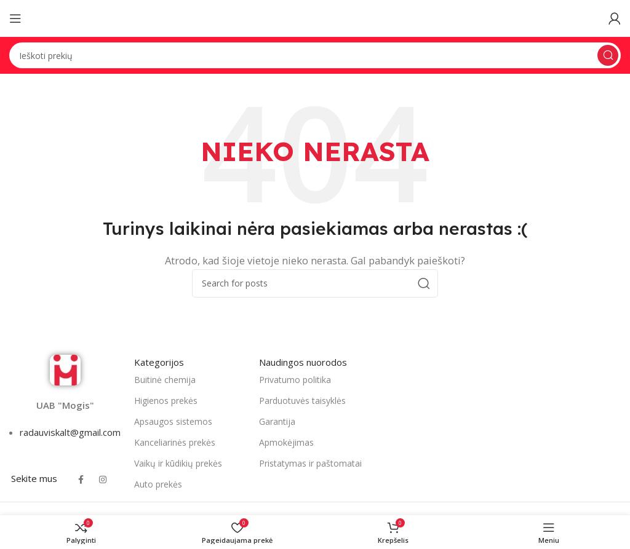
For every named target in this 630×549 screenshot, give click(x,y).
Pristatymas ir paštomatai (310, 463)
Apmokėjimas (286, 442)
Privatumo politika (295, 379)
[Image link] (65, 369)
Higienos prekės (165, 400)
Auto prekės (158, 484)
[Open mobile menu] (15, 18)
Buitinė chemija (165, 379)
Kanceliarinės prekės (174, 442)
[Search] (315, 55)
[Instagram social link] (103, 480)
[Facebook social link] (80, 480)
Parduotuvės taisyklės (302, 400)
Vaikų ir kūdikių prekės (178, 463)
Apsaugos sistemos (173, 421)
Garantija (277, 421)
